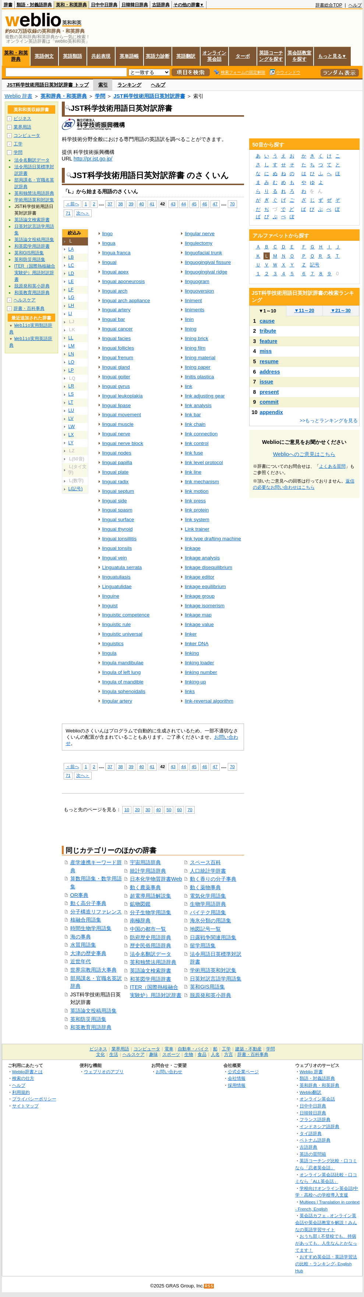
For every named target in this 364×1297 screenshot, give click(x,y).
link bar (193, 414)
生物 (188, 1054)
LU (71, 410)
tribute (268, 331)
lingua (109, 243)
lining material (200, 357)
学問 (100, 96)
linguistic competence (126, 615)
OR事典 (79, 895)
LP (71, 370)
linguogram (197, 281)
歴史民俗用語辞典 (150, 945)
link (188, 386)
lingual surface (118, 519)
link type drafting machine (213, 538)
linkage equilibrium (205, 586)
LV (71, 418)
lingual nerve (116, 434)
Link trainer (197, 529)
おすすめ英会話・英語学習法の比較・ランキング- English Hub (326, 1263)
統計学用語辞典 (148, 871)
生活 (113, 1054)
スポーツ (171, 1054)
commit (269, 402)
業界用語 (22, 127)
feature (269, 341)
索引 (103, 85)
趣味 (153, 1054)
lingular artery (117, 701)
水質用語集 (83, 945)
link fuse (194, 453)
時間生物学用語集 (91, 928)
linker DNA (196, 643)
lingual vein (114, 558)
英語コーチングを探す (271, 56)
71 (68, 213)
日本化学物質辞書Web (156, 879)
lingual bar (113, 319)
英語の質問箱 (313, 1154)
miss (266, 351)
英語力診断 (158, 56)
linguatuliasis (116, 577)
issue (266, 382)
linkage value (199, 624)
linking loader (199, 662)
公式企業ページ (243, 1071)
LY (71, 442)
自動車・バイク (193, 1049)
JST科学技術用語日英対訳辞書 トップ (48, 85)
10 (126, 809)
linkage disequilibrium (208, 567)
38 (120, 203)
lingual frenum (118, 357)
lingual (109, 262)
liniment (193, 300)
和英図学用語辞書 (150, 979)
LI (70, 313)
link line (193, 472)
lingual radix (115, 481)
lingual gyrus (116, 386)
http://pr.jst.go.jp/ (93, 159)
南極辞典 (140, 920)
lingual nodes (116, 453)
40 (141, 203)
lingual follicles (118, 348)
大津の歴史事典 (88, 953)
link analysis (198, 405)
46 (204, 203)
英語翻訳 (185, 56)
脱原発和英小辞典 (210, 995)
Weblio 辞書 (19, 96)
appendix (271, 412)
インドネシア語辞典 (319, 1126)
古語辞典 (161, 5)
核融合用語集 (85, 920)
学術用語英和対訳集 (213, 970)
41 (152, 203)
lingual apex (115, 272)
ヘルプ (355, 5)
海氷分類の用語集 (210, 920)
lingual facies (116, 338)
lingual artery (116, 309)
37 (109, 203)
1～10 (267, 311)
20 (137, 809)
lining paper (198, 367)
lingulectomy (198, 243)
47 (215, 203)
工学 (18, 143)
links (190, 691)
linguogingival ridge (206, 272)
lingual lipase (116, 405)
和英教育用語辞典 (91, 1027)
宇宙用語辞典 (145, 862)
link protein (197, 510)
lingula (109, 653)
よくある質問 (332, 466)
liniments (194, 309)
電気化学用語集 (208, 896)
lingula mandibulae (123, 662)
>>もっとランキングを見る (329, 420)
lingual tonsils (117, 548)
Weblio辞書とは (27, 1071)
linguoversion (199, 291)
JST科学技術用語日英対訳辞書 (149, 96)
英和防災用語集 (88, 1019)
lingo (107, 233)
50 (168, 809)
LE (71, 281)
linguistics (113, 643)
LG (71, 297)
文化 (100, 1054)
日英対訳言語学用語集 (215, 979)
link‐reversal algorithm (209, 701)
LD (71, 273)
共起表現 (100, 56)
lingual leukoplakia (122, 396)
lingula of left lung (121, 672)
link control (196, 443)
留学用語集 (203, 945)
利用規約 (21, 1092)
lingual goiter (116, 376)
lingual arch (115, 291)
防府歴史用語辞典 (150, 937)
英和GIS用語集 (207, 987)
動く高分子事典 (88, 903)
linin (189, 319)
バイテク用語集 (208, 912)
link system (197, 519)
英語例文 (44, 56)
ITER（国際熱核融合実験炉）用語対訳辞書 (34, 273)
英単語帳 (129, 56)
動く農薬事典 (145, 887)
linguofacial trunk (203, 252)
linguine (110, 596)
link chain (195, 424)
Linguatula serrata (122, 567)
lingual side (114, 500)
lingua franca (116, 252)
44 (183, 203)
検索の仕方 (23, 1078)
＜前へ (72, 203)
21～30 (341, 310)
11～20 (304, 310)
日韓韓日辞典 (134, 5)
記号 (314, 265)
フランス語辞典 (315, 1119)
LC (71, 265)
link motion (196, 491)
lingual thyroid (117, 529)
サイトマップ (25, 1105)
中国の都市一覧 (148, 929)
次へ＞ (82, 213)
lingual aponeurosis (123, 281)
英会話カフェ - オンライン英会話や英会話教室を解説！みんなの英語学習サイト (326, 1222)
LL (71, 337)
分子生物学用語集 (150, 912)
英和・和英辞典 (71, 5)
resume (269, 361)
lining (190, 329)
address (270, 372)
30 (147, 809)
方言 (228, 1054)
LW (71, 426)
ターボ (243, 56)
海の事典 (80, 937)
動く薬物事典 (205, 887)
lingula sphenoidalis (123, 691)
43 (173, 203)
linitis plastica (199, 376)
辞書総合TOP (328, 5)
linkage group (200, 596)
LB (71, 257)
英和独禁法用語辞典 (153, 962)
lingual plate (115, 472)
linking (192, 653)
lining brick (196, 338)
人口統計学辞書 (208, 871)
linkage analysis (202, 558)
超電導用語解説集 (150, 896)
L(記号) (75, 488)
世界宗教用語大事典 (93, 970)
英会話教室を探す (299, 56)
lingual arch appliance (126, 300)
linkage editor (199, 577)
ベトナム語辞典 (315, 1140)
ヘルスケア (25, 300)
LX (71, 434)
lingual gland (116, 367)
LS (71, 394)
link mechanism (202, 481)
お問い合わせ (169, 1071)
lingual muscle (118, 424)
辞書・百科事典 (29, 308)
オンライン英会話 (214, 56)
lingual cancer (117, 329)
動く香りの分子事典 (213, 879)
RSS (209, 1286)
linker (191, 634)
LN (71, 354)
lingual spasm (117, 510)
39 (130, 203)
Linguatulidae (117, 586)
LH (71, 305)
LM (71, 346)
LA (71, 249)
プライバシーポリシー (34, 1098)
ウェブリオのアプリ (104, 1071)
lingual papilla (117, 462)
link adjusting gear (205, 396)
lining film (195, 348)
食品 (202, 1054)
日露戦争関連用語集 (213, 937)
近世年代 (80, 961)
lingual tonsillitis (119, 538)
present (269, 392)
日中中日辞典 (104, 5)
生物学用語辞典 (208, 904)
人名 (215, 1054)
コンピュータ (27, 135)
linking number (201, 672)
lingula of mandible (123, 682)
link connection (201, 434)
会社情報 (236, 1078)
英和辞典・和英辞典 (63, 96)
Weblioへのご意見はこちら (304, 454)
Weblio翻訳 (310, 1092)
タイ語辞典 (311, 1133)
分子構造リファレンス (96, 912)
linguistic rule (116, 624)
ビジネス (22, 118)
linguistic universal (122, 634)
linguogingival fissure (208, 262)
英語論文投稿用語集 (93, 1011)
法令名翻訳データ (150, 954)
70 (232, 203)
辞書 (8, 5)
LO (71, 362)
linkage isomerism (205, 605)
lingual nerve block (122, 443)
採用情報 (236, 1085)
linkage (193, 548)
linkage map (198, 615)
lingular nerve (200, 233)
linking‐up (195, 682)
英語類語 (72, 56)
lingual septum (118, 491)
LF (71, 289)
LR (71, 386)
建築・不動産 (248, 1049)
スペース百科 (205, 862)
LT (70, 402)
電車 (169, 1049)
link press (195, 500)
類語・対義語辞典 (34, 5)
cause (267, 321)
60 (179, 809)
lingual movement (121, 414)
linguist (110, 605)
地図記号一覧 (205, 929)
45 (194, 203)
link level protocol (204, 462)
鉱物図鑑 (140, 904)
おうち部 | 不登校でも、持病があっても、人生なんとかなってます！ (326, 1243)
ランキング (129, 85)
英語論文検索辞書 (150, 970)
